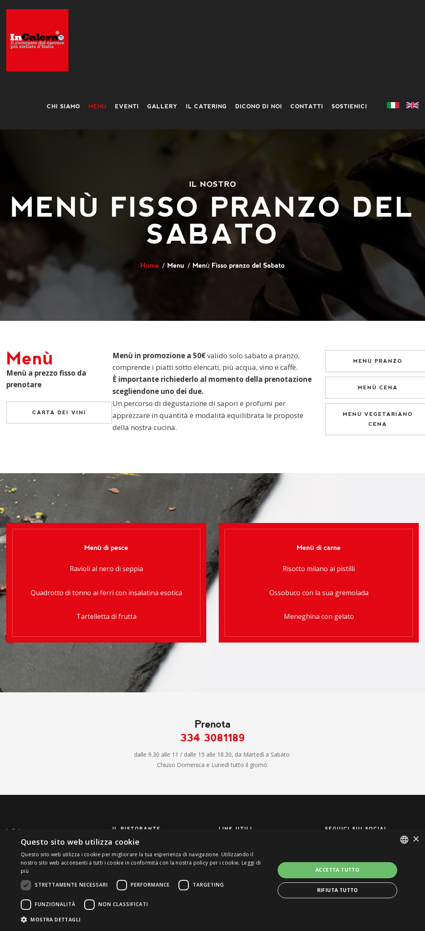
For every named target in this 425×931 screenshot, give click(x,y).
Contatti (307, 106)
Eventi (127, 106)
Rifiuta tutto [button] (337, 890)
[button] (144, 919)
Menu (97, 106)
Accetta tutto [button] (337, 869)
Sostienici (349, 106)
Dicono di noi (258, 106)
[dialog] (212, 880)
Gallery (162, 106)
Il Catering (206, 106)
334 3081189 (212, 737)
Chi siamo (63, 106)
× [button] (416, 839)
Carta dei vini (59, 412)
